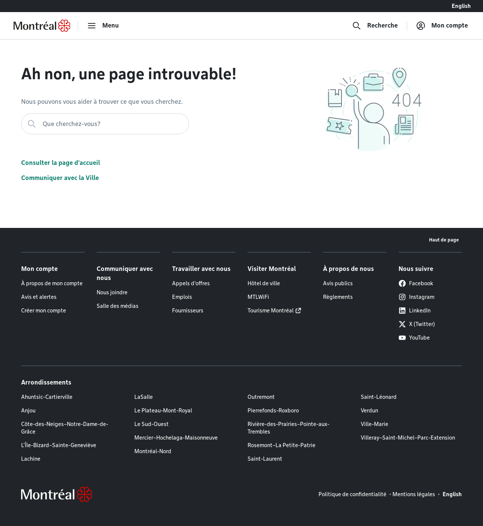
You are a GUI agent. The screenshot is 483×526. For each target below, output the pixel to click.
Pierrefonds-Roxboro (273, 411)
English (461, 6)
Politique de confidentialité (352, 494)
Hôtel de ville (264, 283)
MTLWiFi (258, 297)
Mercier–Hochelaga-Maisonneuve (176, 438)
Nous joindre (112, 292)
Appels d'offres (191, 283)
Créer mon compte (43, 311)
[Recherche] (375, 25)
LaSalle (143, 397)
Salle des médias (117, 306)
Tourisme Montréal (271, 311)
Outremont (261, 397)
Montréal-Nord (152, 451)
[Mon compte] (442, 25)
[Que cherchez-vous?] (105, 123)
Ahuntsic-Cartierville (46, 397)
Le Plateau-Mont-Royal (163, 411)
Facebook (415, 283)
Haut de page (444, 240)
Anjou (28, 411)
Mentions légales (413, 494)
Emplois (182, 297)
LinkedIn (414, 310)
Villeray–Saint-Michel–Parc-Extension (408, 438)
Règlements (338, 297)
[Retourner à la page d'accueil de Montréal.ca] (42, 25)
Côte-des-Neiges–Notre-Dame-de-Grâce (64, 428)
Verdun (369, 411)
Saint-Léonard (379, 397)
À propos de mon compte (52, 283)
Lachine (30, 459)
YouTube (414, 337)
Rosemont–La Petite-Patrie (281, 445)
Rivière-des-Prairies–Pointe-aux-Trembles (288, 428)
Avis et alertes (39, 297)
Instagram (416, 297)
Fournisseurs (187, 311)
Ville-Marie (374, 424)
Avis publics (338, 283)
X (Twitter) (416, 324)
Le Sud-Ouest (151, 424)
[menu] (103, 25)
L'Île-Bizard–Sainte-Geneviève (58, 445)
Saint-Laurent (265, 459)
